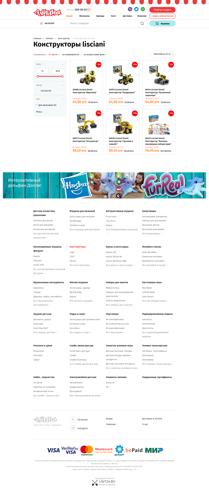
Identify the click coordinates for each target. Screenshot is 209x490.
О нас (145, 424)
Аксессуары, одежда (80, 288)
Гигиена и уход (77, 225)
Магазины (84, 16)
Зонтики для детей (43, 220)
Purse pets (111, 216)
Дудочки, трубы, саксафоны (47, 296)
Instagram (79, 428)
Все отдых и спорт (80, 332)
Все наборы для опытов (120, 304)
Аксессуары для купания (82, 216)
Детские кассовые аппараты (120, 363)
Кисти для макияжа (43, 225)
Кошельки (38, 351)
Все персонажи (115, 332)
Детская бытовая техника (119, 351)
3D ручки (37, 382)
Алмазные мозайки (152, 256)
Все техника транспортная (157, 364)
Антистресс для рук (79, 351)
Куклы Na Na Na (114, 256)
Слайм (73, 355)
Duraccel (110, 382)
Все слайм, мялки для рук (85, 364)
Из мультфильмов (115, 328)
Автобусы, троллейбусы (154, 351)
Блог (113, 16)
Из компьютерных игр (117, 323)
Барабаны (38, 288)
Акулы (109, 225)
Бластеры (38, 323)
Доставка (127, 16)
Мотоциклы (76, 391)
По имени (54, 54)
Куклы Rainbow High (116, 261)
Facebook (79, 420)
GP (107, 387)
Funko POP (38, 265)
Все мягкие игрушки (82, 300)
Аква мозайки (149, 252)
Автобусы (147, 319)
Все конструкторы (80, 265)
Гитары (37, 292)
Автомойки (148, 359)
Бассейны (75, 328)
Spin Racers (148, 296)
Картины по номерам (44, 387)
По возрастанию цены (95, 54)
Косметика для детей (44, 229)
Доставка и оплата (152, 418)
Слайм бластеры (78, 359)
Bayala (36, 256)
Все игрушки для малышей (85, 229)
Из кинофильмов (115, 319)
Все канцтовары (152, 233)
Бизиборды (75, 221)
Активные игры (77, 323)
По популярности (71, 54)
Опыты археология (115, 300)
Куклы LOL (111, 252)
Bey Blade (147, 288)
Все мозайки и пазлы (154, 265)
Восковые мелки (150, 225)
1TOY (72, 256)
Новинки (141, 16)
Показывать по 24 (164, 54)
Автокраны (148, 355)
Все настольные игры (155, 300)
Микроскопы (112, 288)
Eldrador (37, 260)
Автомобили (148, 323)
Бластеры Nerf (40, 328)
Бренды (100, 16)
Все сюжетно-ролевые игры (122, 368)
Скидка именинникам (163, 16)
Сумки (36, 359)
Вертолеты (147, 328)
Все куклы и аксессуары (120, 265)
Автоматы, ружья (42, 319)
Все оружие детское (45, 332)
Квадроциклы (77, 387)
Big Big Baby (76, 292)
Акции (69, 16)
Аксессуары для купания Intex (85, 319)
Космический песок (43, 391)
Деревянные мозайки (153, 261)
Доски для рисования (153, 229)
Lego (72, 252)
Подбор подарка (162, 9)
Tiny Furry (111, 221)
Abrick (73, 261)
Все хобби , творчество (47, 395)
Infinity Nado (148, 292)
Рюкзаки (37, 355)
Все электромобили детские (86, 395)
